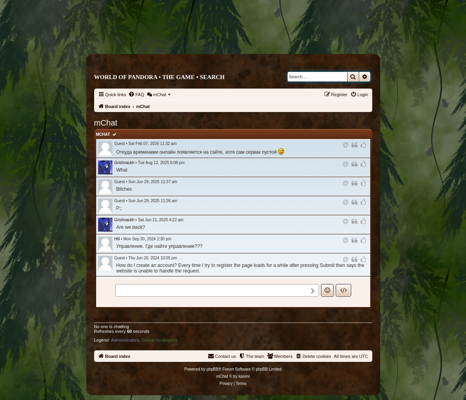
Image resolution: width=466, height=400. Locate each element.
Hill (117, 239)
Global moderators (159, 340)
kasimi (243, 376)
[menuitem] (136, 94)
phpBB (212, 369)
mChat (103, 134)
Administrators (125, 340)
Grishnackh (124, 162)
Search (212, 77)
